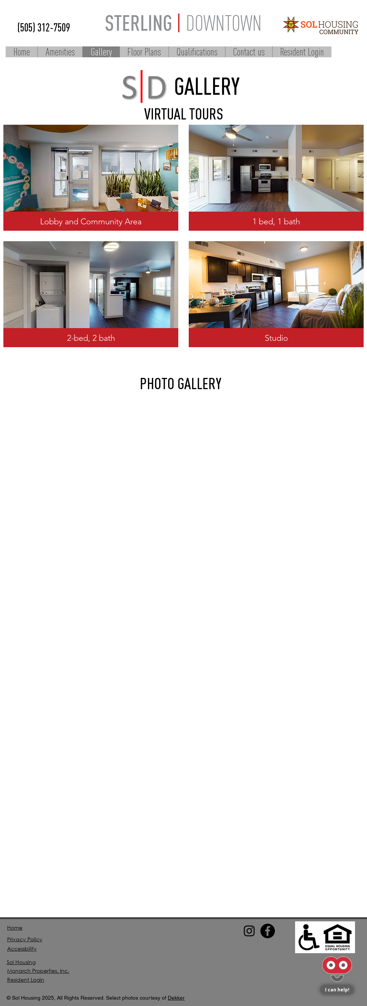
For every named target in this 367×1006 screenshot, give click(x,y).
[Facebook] (267, 931)
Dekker (176, 998)
